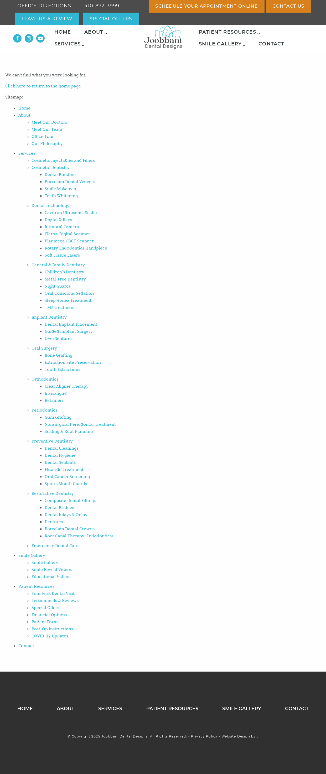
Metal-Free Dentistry (65, 279)
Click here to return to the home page (43, 86)
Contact (271, 44)
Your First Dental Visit (53, 593)
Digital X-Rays (58, 219)
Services (67, 44)
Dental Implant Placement (71, 324)
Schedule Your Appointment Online (206, 6)
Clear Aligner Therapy (67, 386)
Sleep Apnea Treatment (68, 300)
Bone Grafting (58, 355)
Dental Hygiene (60, 455)
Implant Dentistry (49, 317)
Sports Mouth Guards (66, 483)
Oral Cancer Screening (67, 476)
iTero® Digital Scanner (67, 233)
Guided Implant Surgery (69, 331)
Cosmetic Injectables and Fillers (63, 160)
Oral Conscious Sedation (69, 293)
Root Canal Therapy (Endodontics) (79, 535)
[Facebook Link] (17, 38)
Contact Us (288, 6)
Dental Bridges (59, 507)
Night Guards (58, 286)
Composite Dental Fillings (70, 500)
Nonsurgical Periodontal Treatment (80, 424)
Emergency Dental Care (55, 545)
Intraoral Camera (62, 226)
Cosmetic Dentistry (51, 167)
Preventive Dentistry (52, 441)
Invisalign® (56, 393)
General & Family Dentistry (58, 264)
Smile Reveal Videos (52, 569)
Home (62, 32)
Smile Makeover (61, 188)
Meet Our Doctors (49, 122)
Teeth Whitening (61, 195)
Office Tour (43, 136)
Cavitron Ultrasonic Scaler (71, 212)
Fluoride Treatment (64, 469)
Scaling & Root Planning (69, 431)
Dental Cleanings (61, 448)
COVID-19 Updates (50, 635)
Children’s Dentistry (64, 271)
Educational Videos (51, 576)
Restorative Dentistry (53, 493)
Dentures (54, 521)
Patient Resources (227, 32)
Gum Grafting (58, 417)
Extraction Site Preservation (73, 362)
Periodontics (44, 410)
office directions (44, 6)
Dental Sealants (60, 462)
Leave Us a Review (47, 19)
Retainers (54, 400)
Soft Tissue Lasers (62, 255)
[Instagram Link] (29, 38)
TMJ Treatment (60, 307)
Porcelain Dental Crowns (70, 528)
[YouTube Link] (40, 38)
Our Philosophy (47, 143)
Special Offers (45, 607)
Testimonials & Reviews (55, 600)
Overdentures (58, 338)
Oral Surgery (44, 348)
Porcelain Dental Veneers (70, 181)
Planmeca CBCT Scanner (69, 240)
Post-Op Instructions (52, 628)
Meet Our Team (47, 129)
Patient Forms (45, 621)
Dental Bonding (60, 174)
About (94, 32)
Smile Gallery (220, 44)
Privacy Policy (204, 736)
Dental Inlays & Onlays (67, 514)
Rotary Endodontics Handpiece (76, 248)
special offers (111, 19)
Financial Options (49, 614)
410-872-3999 (102, 6)
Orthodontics (45, 379)
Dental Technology (50, 205)
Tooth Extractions (62, 369)
